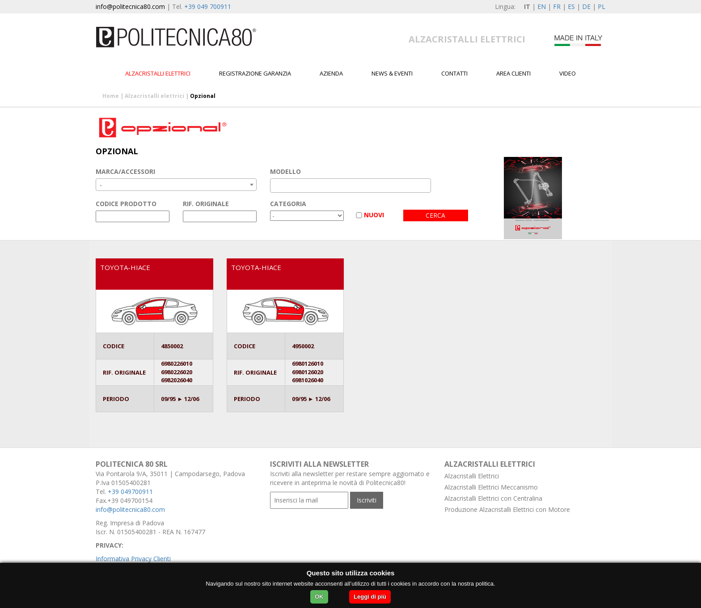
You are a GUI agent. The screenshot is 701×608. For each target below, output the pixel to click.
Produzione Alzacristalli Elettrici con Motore (507, 509)
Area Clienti (513, 73)
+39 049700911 (130, 491)
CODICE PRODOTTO (126, 203)
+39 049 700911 (207, 6)
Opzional (202, 96)
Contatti (454, 73)
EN (541, 6)
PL (601, 6)
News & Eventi (392, 73)
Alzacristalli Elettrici (471, 476)
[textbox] (275, 185)
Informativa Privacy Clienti (133, 558)
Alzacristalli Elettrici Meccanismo (491, 487)
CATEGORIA (288, 203)
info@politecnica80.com (130, 6)
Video (567, 73)
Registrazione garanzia (255, 73)
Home (110, 96)
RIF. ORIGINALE (206, 203)
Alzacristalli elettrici (157, 73)
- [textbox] (101, 185)
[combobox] (176, 184)
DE (586, 6)
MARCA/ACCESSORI (125, 171)
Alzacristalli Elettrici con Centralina (493, 498)
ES (571, 6)
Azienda (331, 73)
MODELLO (285, 171)
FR (557, 6)
